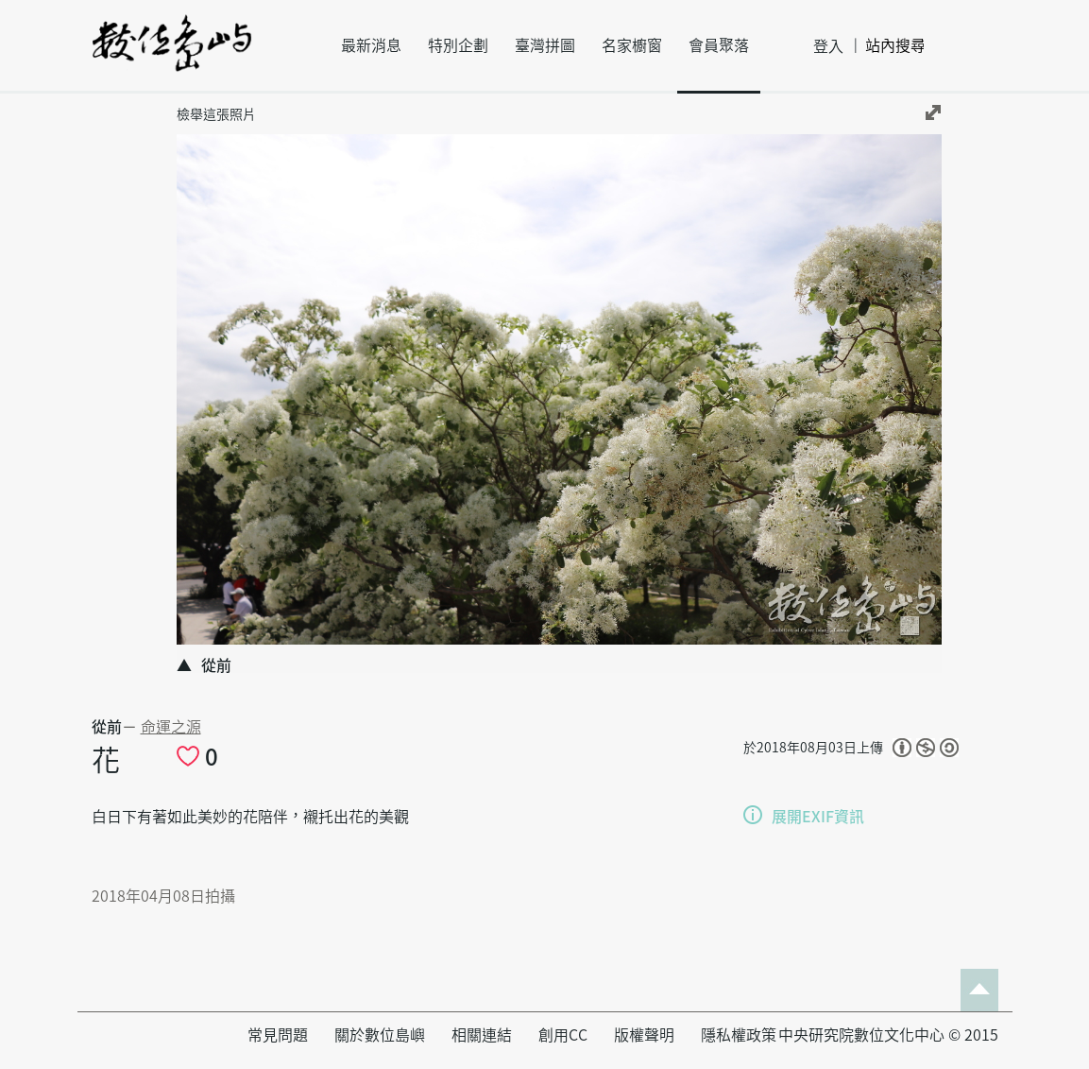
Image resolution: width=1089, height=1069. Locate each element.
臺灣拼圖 (545, 45)
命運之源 (171, 726)
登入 (828, 46)
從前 (107, 726)
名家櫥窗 (632, 45)
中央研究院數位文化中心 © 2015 (888, 1035)
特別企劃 (458, 45)
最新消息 (371, 45)
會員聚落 (719, 45)
